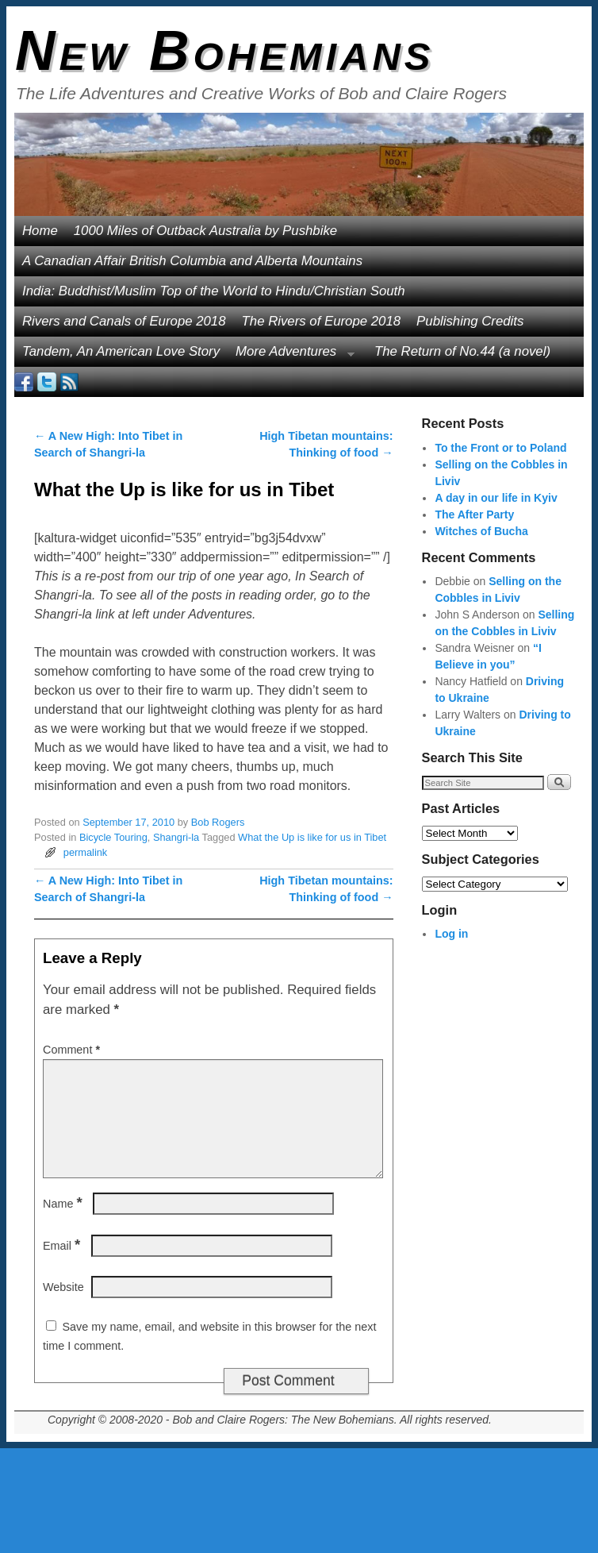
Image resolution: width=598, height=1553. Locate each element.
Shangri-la (176, 837)
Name (64, 1203)
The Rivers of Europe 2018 (321, 321)
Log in (451, 933)
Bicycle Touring (113, 837)
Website (63, 1287)
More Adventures (291, 355)
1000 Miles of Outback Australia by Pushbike (205, 230)
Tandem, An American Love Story (121, 351)
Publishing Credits (469, 321)
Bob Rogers (218, 822)
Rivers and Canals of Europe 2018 (124, 321)
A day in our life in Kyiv (496, 497)
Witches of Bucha (481, 531)
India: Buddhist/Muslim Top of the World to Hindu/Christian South (213, 291)
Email (63, 1245)
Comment (73, 1049)
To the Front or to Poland (500, 447)
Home (40, 230)
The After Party (474, 514)
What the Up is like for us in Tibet (312, 837)
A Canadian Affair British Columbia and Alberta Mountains (192, 260)
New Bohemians (225, 51)
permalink (85, 852)
